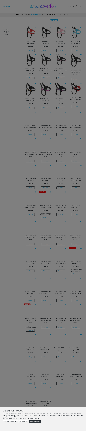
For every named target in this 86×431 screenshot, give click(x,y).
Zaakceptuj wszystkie (35, 421)
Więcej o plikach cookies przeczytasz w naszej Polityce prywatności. (21, 418)
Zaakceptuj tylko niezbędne (10, 421)
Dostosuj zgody (23, 421)
